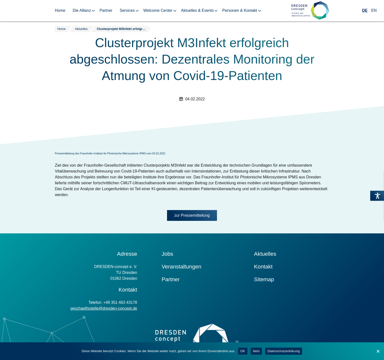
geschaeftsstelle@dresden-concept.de (104, 308)
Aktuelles (265, 254)
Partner (105, 10)
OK (242, 351)
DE (365, 10)
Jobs (167, 254)
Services (127, 10)
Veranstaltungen (181, 267)
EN (374, 10)
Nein (256, 351)
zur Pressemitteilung (192, 215)
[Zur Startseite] (310, 10)
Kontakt (263, 267)
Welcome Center (157, 10)
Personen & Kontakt (239, 10)
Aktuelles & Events (197, 10)
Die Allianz (82, 10)
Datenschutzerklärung (283, 351)
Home (60, 10)
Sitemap (264, 279)
